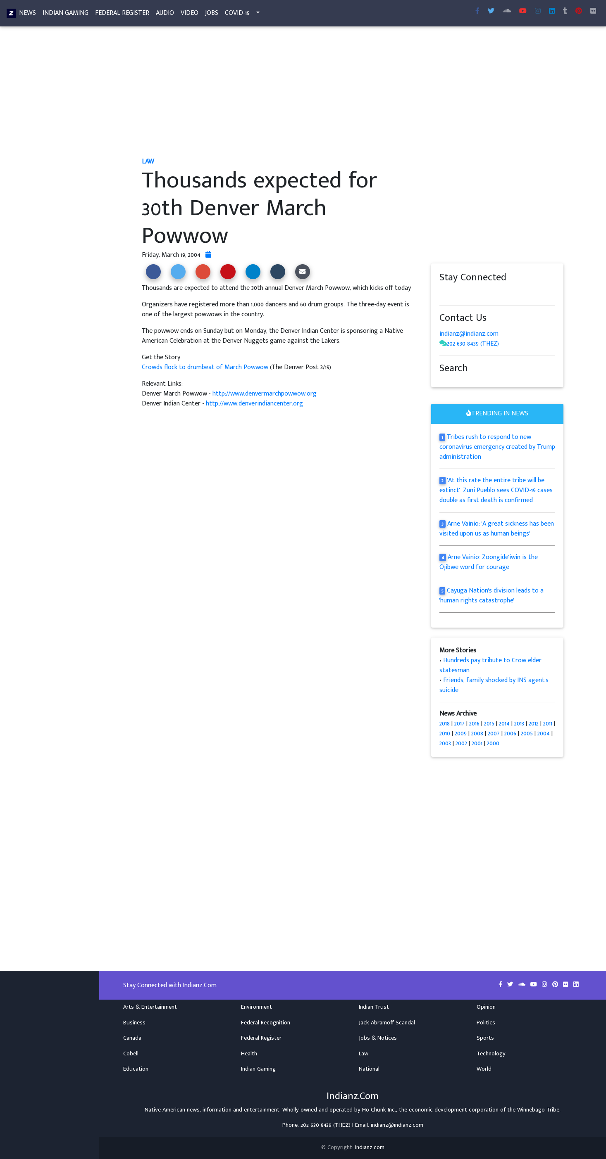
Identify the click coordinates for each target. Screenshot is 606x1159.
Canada (132, 1038)
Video (189, 14)
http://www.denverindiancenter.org (254, 403)
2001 (477, 743)
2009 (461, 733)
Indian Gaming (65, 14)
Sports (485, 1038)
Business (134, 1023)
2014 (504, 723)
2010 (444, 733)
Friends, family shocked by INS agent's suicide (494, 685)
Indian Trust (374, 1007)
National (369, 1069)
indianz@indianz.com (469, 333)
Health (249, 1054)
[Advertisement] (352, 94)
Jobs (211, 14)
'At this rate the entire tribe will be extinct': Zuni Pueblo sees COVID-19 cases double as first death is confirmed (496, 490)
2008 (477, 733)
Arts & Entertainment (150, 1007)
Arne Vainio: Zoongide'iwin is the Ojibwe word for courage (488, 562)
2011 (547, 723)
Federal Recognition (265, 1023)
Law (363, 1054)
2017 (459, 723)
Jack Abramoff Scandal (387, 1023)
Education (135, 1069)
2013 (519, 723)
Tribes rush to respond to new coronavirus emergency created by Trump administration (497, 446)
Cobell (130, 1054)
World (484, 1069)
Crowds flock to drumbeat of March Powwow (206, 367)
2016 (474, 723)
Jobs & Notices (378, 1038)
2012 (534, 723)
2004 (543, 733)
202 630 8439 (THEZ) (473, 343)
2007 (494, 733)
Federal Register (122, 14)
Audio (165, 14)
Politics (486, 1023)
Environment (256, 1007)
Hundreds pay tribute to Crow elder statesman (490, 665)
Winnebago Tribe (538, 1110)
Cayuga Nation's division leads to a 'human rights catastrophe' (491, 595)
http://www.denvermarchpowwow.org (264, 393)
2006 (510, 733)
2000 (493, 743)
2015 (489, 723)
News (27, 14)
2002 (461, 743)
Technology (491, 1054)
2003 (445, 743)
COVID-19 (237, 14)
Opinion (486, 1007)
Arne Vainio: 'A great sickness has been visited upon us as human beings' (496, 528)
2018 (444, 723)
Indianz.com (369, 1147)
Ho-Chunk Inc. (379, 1110)
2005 (527, 733)
